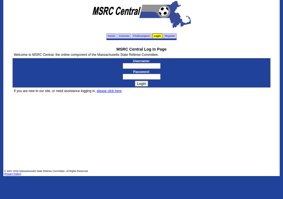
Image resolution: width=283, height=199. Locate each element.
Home (111, 36)
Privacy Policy (12, 173)
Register (170, 36)
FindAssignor (141, 36)
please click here (109, 91)
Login (157, 36)
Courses (124, 36)
